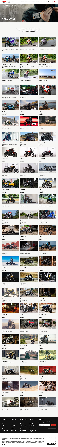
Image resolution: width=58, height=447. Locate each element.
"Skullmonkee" (41, 345)
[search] (46, 2)
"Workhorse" (41, 220)
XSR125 (21, 111)
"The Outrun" (23, 220)
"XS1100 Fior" (4, 220)
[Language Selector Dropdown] (55, 2)
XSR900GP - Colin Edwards (44, 64)
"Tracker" (4, 283)
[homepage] (4, 2)
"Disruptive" (4, 173)
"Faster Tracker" (42, 142)
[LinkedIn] (55, 428)
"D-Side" (40, 329)
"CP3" (40, 173)
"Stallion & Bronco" (42, 361)
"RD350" (22, 158)
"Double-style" (23, 236)
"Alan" (40, 189)
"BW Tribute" (22, 189)
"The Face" (22, 314)
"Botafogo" (4, 345)
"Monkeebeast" (23, 267)
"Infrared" (22, 361)
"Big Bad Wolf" (41, 298)
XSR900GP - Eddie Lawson (25, 64)
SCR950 (40, 236)
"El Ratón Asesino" (5, 376)
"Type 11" (4, 236)
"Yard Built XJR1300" (43, 314)
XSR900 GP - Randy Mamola (7, 95)
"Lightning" (22, 392)
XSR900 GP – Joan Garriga (7, 80)
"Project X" (41, 408)
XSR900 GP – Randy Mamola (25, 80)
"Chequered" (4, 251)
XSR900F (40, 95)
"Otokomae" (41, 251)
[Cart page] (50, 1)
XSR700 (40, 127)
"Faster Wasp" (4, 298)
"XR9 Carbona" (5, 158)
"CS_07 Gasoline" (23, 283)
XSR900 (3, 111)
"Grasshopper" (5, 205)
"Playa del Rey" (5, 361)
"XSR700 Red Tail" (42, 158)
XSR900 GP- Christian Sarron (7, 64)
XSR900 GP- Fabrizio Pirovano (44, 48)
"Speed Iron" (41, 267)
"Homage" (41, 376)
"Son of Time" (4, 267)
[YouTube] (49, 428)
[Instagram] (53, 428)
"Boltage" (22, 376)
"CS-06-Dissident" (23, 345)
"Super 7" (22, 298)
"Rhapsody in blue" (5, 392)
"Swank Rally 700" (5, 189)
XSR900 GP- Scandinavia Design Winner (27, 48)
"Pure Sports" (4, 408)
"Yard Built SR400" (23, 251)
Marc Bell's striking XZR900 (7, 48)
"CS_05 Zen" (22, 329)
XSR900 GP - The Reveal (43, 80)
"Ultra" (40, 283)
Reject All (51, 444)
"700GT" (22, 173)
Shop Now (44, 1)
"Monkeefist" (23, 408)
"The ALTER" (22, 205)
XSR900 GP (22, 95)
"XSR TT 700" (41, 205)
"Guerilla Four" (5, 314)
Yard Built (4, 329)
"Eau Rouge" (41, 392)
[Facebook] (51, 428)
